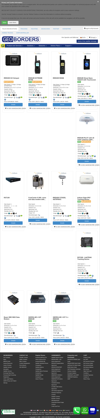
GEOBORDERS (8, 355)
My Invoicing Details (88, 365)
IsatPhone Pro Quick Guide (74, 365)
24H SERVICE (22, 367)
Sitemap (5, 382)
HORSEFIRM (66, 29)
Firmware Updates (71, 373)
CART (85, 355)
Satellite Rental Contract (57, 357)
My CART (85, 359)
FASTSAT (56, 29)
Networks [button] (43, 45)
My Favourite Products (88, 361)
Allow (4, 22)
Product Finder (86, 357)
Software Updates (71, 371)
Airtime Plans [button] (56, 45)
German (59, 410)
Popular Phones (40, 355)
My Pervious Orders (88, 363)
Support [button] (68, 45)
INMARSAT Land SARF (73, 375)
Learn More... (13, 22)
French (40, 410)
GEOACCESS (45, 29)
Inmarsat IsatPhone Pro (41, 357)
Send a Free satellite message (87, 41)
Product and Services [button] (15, 45)
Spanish (52, 410)
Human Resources (7, 363)
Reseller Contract (55, 398)
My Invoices (86, 369)
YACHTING (34, 29)
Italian (46, 410)
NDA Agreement (55, 400)
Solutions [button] (31, 45)
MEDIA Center (6, 361)
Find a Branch (22, 365)
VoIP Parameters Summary (74, 369)
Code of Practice (7, 365)
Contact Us (86, 377)
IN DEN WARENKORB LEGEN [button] (14, 108)
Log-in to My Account (91, 28)
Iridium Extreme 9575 (40, 359)
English (33, 410)
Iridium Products (39, 379)
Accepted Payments (88, 375)
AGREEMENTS (55, 355)
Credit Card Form (55, 406)
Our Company (6, 357)
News (4, 359)
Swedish (66, 410)
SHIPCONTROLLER (22, 33)
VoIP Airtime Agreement (57, 390)
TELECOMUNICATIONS (9, 29)
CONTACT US (23, 355)
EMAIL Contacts (23, 359)
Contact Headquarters (24, 363)
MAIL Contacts (22, 361)
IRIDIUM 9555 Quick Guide (74, 363)
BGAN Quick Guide (72, 367)
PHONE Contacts (23, 357)
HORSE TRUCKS (7, 33)
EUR (83, 37)
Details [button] (13, 104)
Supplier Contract (55, 396)
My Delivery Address (88, 367)
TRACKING (23, 29)
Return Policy (86, 379)
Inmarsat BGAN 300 (40, 361)
